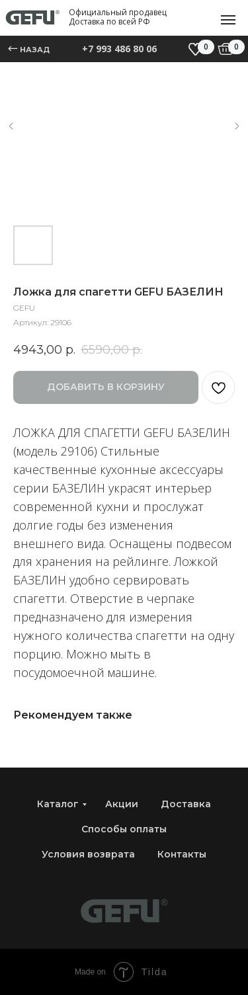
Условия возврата (88, 854)
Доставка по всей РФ (109, 21)
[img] (226, 49)
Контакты (181, 854)
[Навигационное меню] (228, 19)
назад (35, 49)
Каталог (58, 804)
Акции (121, 804)
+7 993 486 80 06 (119, 48)
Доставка (186, 804)
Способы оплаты (124, 829)
